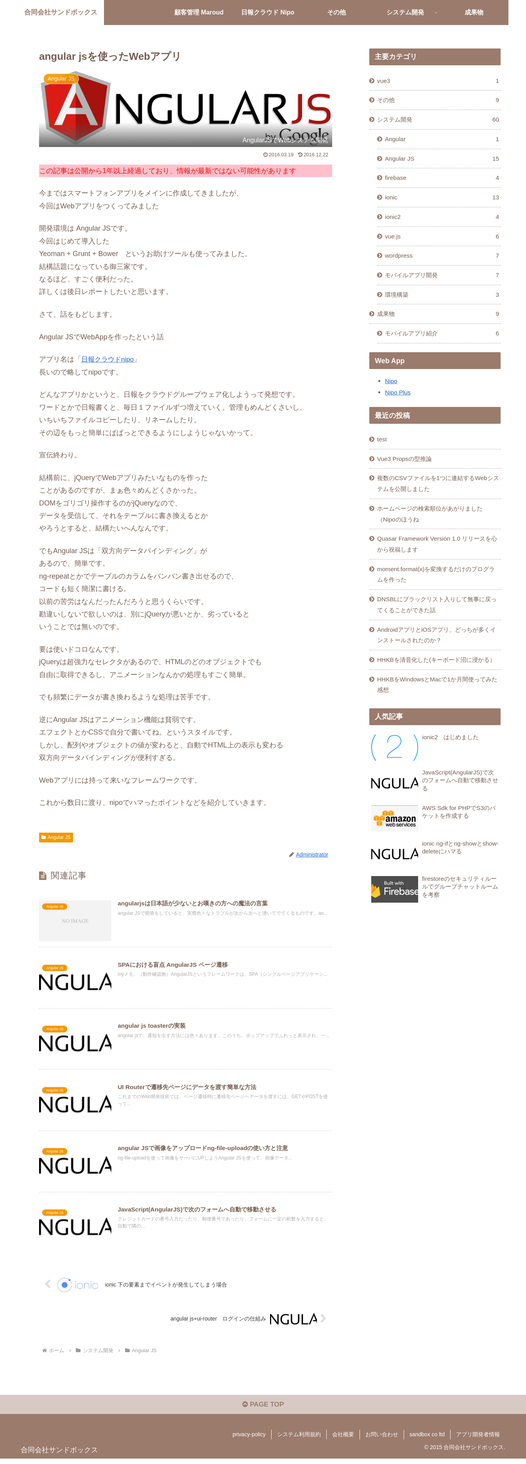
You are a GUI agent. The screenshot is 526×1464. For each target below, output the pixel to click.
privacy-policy (249, 1439)
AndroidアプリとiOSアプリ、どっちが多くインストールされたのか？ (437, 650)
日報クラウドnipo (109, 359)
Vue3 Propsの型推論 (406, 467)
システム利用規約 (299, 1439)
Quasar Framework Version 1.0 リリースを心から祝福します (438, 556)
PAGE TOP (262, 1410)
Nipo (391, 388)
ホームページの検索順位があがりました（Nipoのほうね (434, 524)
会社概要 (343, 1439)
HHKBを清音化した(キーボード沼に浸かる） (434, 681)
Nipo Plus (398, 400)
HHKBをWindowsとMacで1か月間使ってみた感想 (438, 713)
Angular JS (56, 837)
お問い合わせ (381, 1439)
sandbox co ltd (427, 1439)
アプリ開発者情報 (478, 1439)
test (383, 447)
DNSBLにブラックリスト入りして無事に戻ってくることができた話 (438, 618)
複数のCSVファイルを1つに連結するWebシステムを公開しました (436, 493)
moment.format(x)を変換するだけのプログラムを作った (437, 587)
